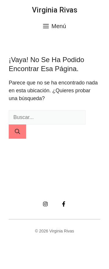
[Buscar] (17, 131)
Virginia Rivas (54, 10)
